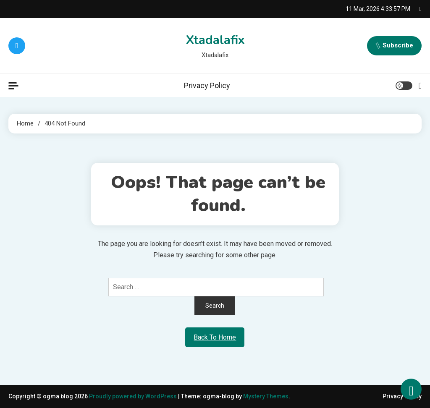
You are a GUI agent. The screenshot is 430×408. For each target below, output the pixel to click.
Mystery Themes (265, 396)
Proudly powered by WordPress (133, 396)
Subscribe (394, 45)
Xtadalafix (215, 40)
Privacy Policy (207, 85)
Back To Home (215, 337)
